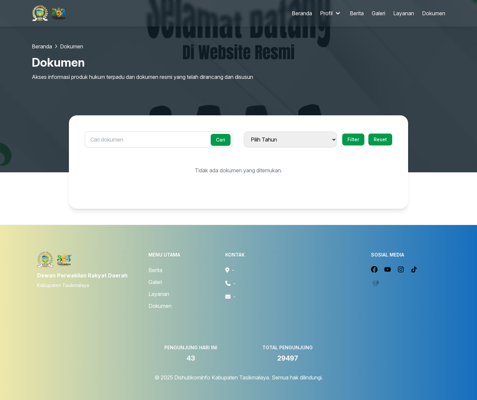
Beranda (302, 13)
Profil (331, 13)
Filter (353, 139)
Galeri (378, 13)
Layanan (403, 13)
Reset (380, 139)
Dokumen (433, 13)
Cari (220, 140)
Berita (357, 13)
